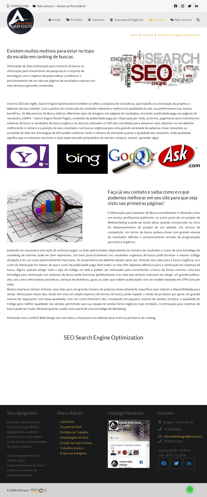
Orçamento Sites (71, 427)
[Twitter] (189, 6)
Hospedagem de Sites (74, 437)
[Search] (198, 20)
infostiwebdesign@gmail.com (183, 436)
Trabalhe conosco (72, 448)
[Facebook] (175, 6)
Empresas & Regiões (73, 453)
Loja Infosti (67, 422)
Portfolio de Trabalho (74, 432)
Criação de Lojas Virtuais (76, 443)
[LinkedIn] (196, 6)
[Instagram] (182, 6)
